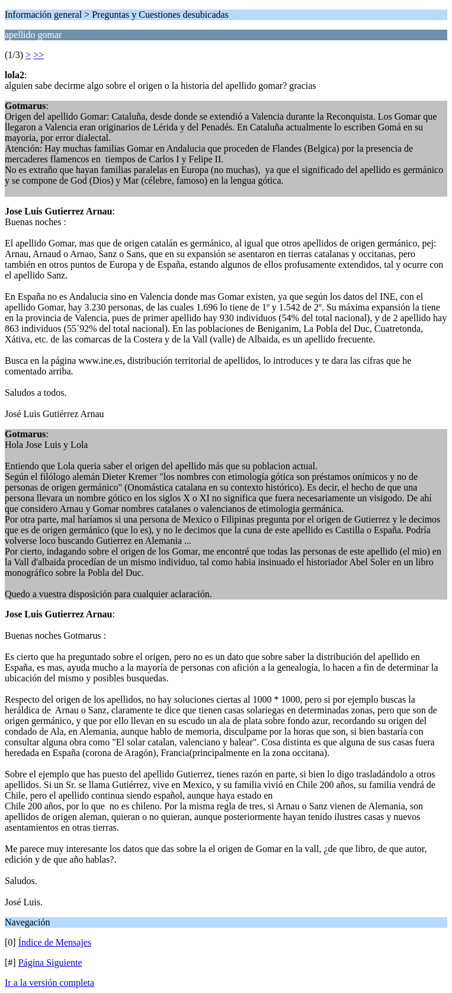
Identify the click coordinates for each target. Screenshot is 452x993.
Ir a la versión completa (49, 983)
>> (38, 55)
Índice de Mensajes (55, 942)
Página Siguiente (50, 962)
